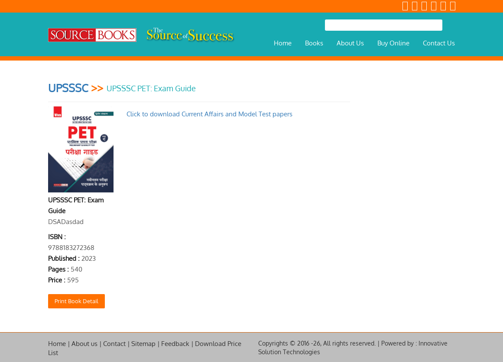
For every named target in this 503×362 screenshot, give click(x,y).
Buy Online (393, 43)
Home (283, 43)
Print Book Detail (76, 301)
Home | (59, 344)
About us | (86, 344)
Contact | (116, 344)
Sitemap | (145, 344)
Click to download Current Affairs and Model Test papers (209, 114)
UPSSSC (68, 88)
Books (314, 43)
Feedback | (177, 344)
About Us (350, 43)
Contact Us (439, 43)
